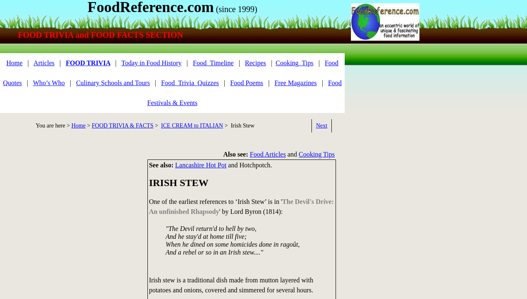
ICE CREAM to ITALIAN (192, 126)
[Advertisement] (70, 217)
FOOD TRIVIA (88, 62)
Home (14, 62)
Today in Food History (151, 62)
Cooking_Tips (295, 62)
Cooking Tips (317, 154)
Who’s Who (49, 82)
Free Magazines (296, 82)
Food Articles (268, 154)
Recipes (255, 62)
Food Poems (246, 82)
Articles (44, 62)
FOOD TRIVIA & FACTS (122, 126)
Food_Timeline (213, 62)
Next (321, 126)
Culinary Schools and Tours (113, 82)
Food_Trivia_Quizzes (190, 82)
